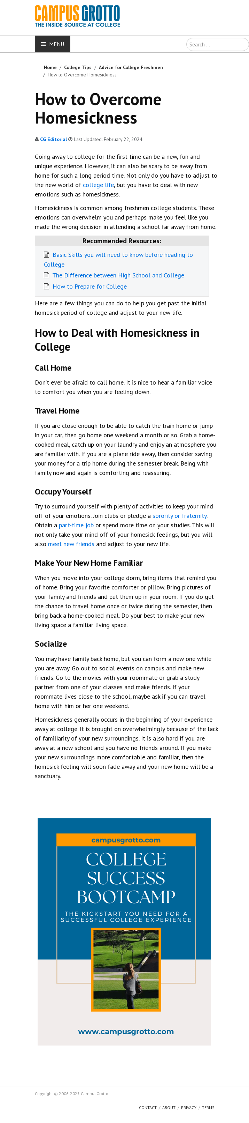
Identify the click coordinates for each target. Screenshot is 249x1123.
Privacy (188, 1107)
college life (98, 185)
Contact (148, 1107)
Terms (208, 1107)
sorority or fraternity (180, 516)
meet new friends (71, 544)
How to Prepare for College (89, 286)
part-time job (76, 525)
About (169, 1107)
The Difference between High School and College (117, 275)
